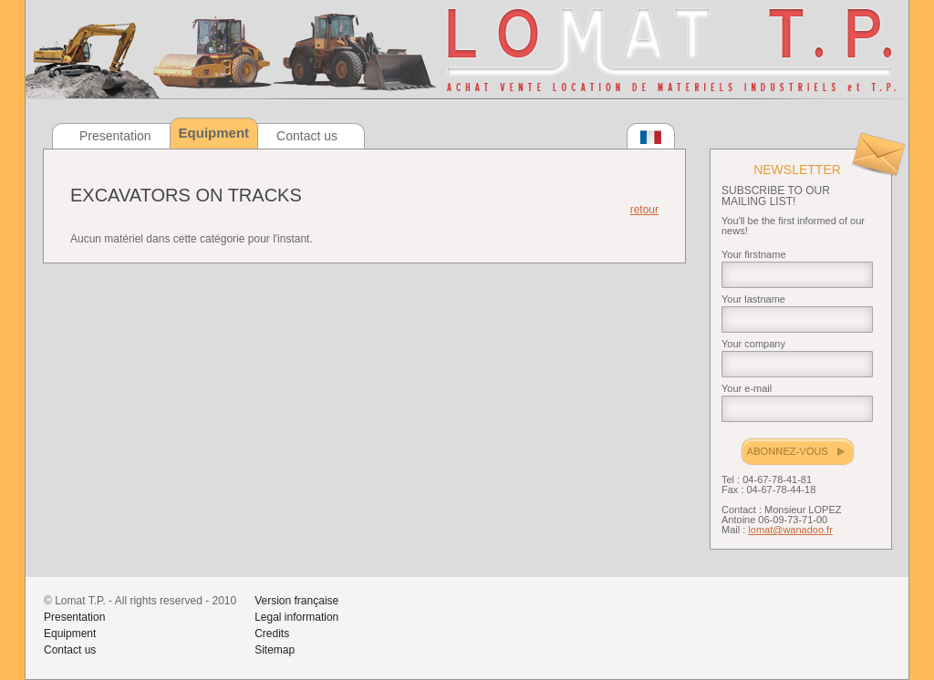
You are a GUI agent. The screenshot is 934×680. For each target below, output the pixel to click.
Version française (296, 600)
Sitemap (274, 650)
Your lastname (753, 299)
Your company (753, 343)
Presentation (115, 136)
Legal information (296, 617)
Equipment (70, 633)
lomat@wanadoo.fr (790, 529)
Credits (271, 633)
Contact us (306, 136)
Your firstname (753, 254)
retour (644, 209)
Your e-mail (746, 388)
